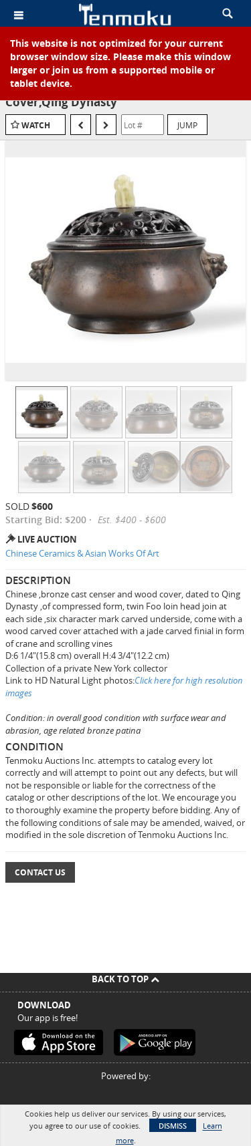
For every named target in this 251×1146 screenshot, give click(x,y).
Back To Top (125, 979)
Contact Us (40, 872)
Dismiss (173, 1126)
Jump (187, 125)
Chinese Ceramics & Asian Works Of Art (82, 553)
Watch (35, 125)
